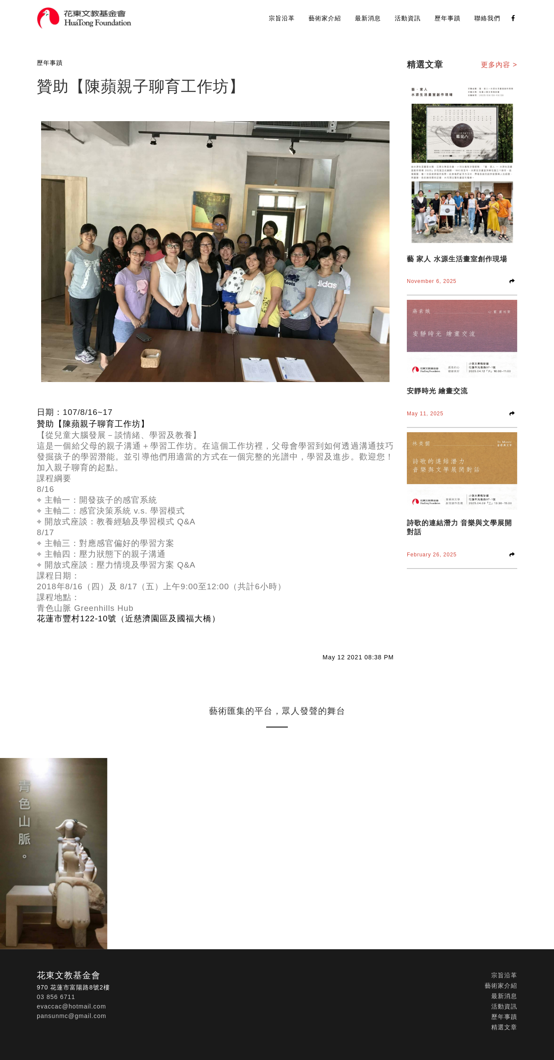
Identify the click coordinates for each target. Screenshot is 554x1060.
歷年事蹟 (448, 18)
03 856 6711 (56, 996)
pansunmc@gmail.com (71, 1015)
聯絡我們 (487, 18)
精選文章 (504, 1027)
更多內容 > (499, 64)
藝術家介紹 (325, 18)
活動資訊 (408, 18)
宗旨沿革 (282, 18)
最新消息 (368, 18)
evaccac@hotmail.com (71, 1006)
